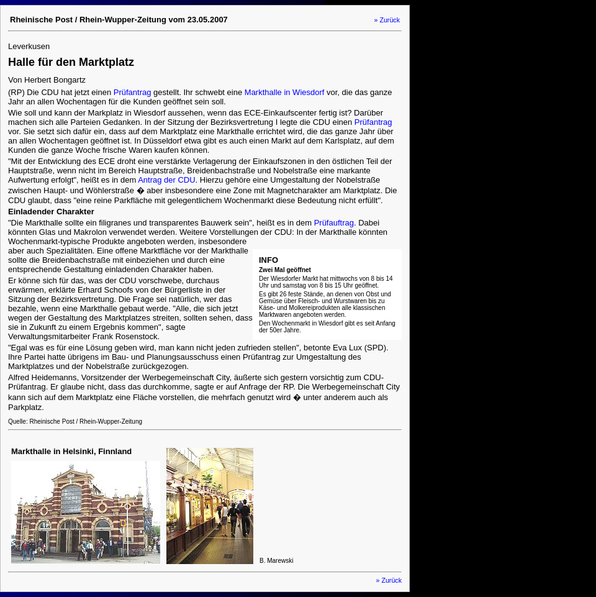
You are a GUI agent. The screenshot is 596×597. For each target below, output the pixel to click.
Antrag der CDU (166, 180)
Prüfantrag (132, 92)
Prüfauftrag (334, 222)
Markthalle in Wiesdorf (285, 92)
